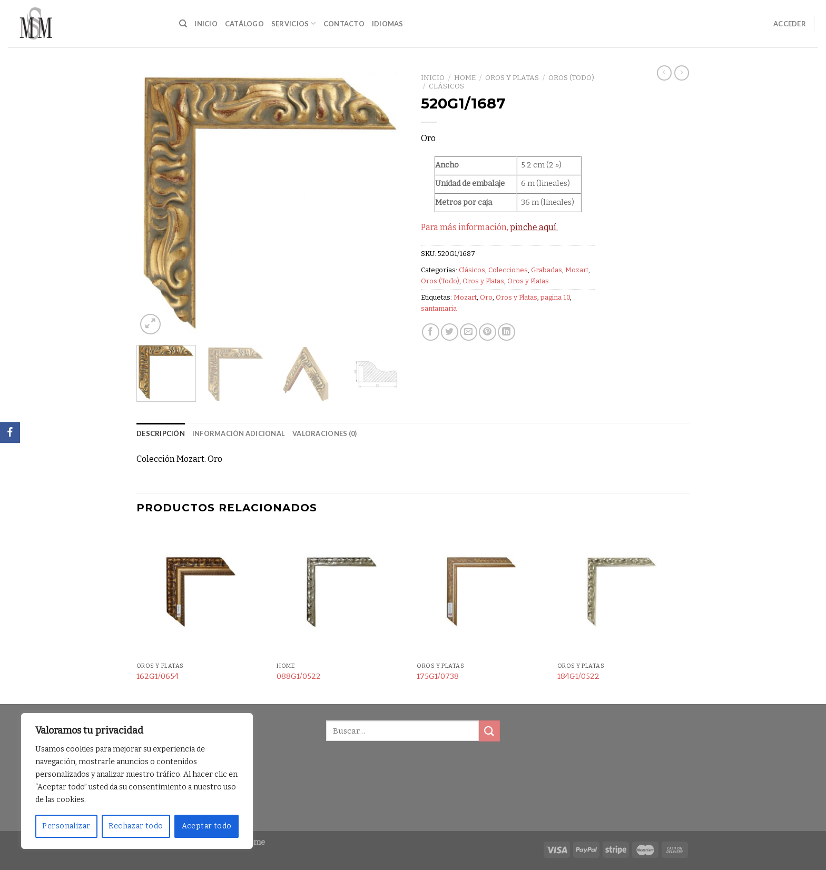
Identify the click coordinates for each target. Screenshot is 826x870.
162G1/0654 (157, 676)
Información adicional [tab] (238, 433)
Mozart (576, 270)
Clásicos (446, 86)
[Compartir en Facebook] (430, 332)
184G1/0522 (578, 676)
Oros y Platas (512, 77)
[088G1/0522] (342, 592)
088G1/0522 (299, 676)
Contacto (344, 23)
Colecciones (508, 270)
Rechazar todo (136, 826)
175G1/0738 (438, 676)
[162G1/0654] (201, 592)
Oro (486, 297)
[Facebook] (10, 432)
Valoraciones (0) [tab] (324, 433)
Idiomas (388, 23)
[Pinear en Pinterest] (487, 332)
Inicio (206, 23)
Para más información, (489, 227)
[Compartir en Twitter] (449, 332)
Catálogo (244, 23)
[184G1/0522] (622, 592)
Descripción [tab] (160, 433)
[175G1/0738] (482, 592)
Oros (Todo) (571, 77)
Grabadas (546, 270)
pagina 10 (555, 297)
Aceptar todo (207, 826)
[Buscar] (183, 24)
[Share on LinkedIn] (506, 332)
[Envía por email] (468, 332)
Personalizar (66, 826)
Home (465, 77)
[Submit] (489, 730)
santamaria (439, 308)
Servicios (293, 23)
